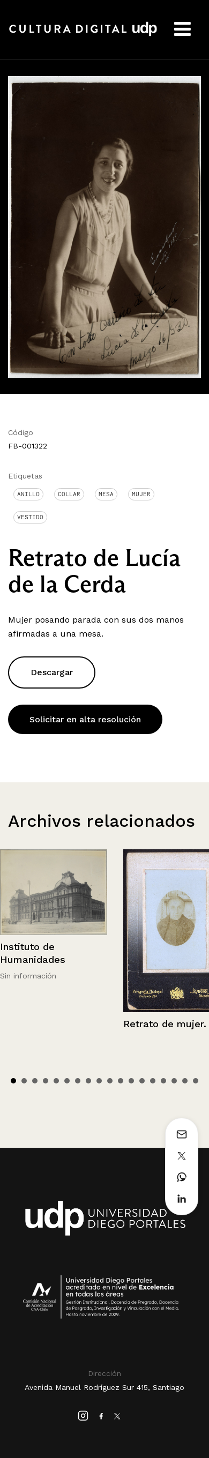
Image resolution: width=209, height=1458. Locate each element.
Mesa (106, 494)
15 (163, 1080)
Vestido (30, 517)
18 (195, 1080)
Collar (69, 494)
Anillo (28, 494)
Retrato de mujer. (164, 1023)
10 (110, 1080)
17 (185, 1080)
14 (152, 1080)
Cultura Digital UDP (83, 34)
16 (174, 1080)
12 (131, 1080)
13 (142, 1080)
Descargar (52, 672)
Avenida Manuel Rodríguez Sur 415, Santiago (104, 1387)
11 (120, 1080)
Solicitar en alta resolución (85, 719)
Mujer (141, 494)
